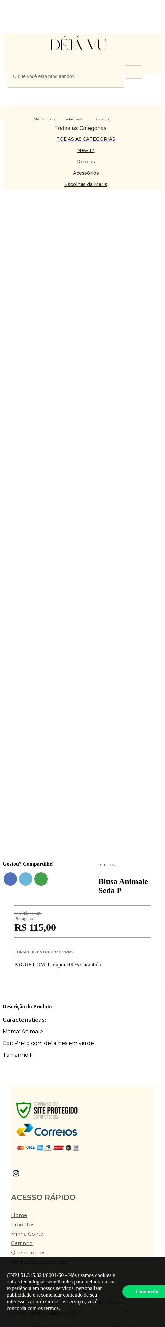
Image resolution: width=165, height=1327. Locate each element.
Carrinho (22, 1243)
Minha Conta (27, 1234)
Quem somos (28, 1252)
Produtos (22, 1224)
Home (19, 1215)
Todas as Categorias (81, 128)
